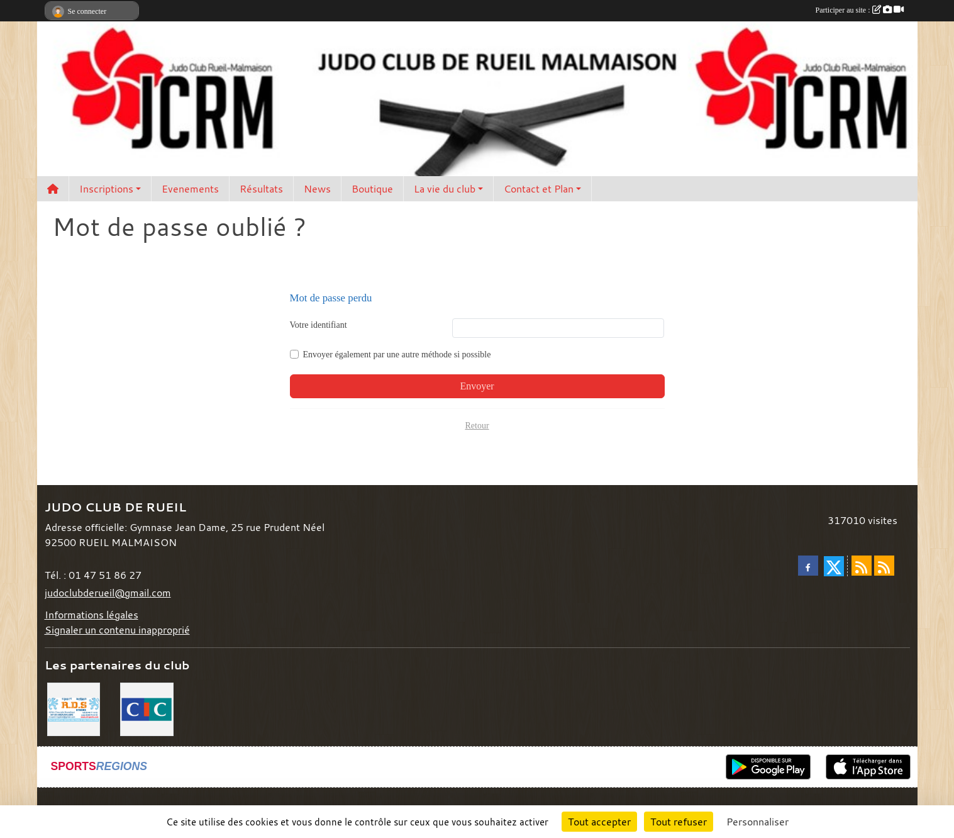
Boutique (372, 189)
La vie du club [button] (444, 189)
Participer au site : (860, 10)
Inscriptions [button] (106, 189)
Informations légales (91, 615)
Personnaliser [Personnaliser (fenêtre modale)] (757, 822)
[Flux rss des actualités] (861, 566)
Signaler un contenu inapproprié (117, 630)
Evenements (190, 189)
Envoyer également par (397, 354)
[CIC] (147, 708)
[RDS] (74, 708)
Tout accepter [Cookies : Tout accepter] (599, 822)
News (317, 189)
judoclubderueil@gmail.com (108, 593)
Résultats (261, 189)
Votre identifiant (318, 325)
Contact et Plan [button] (539, 189)
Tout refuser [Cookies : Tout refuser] (678, 822)
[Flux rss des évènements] (884, 566)
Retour (477, 425)
